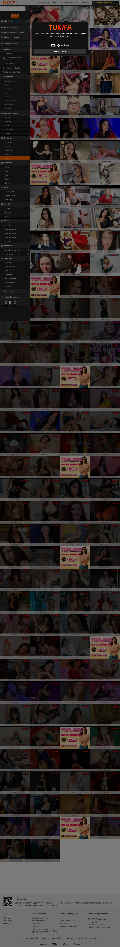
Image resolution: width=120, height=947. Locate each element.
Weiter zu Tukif (60, 51)
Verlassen (60, 41)
